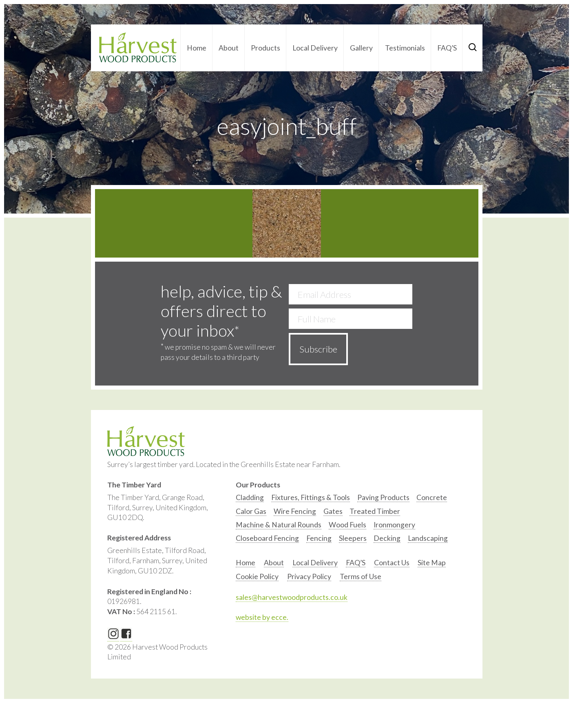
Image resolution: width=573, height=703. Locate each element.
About (229, 48)
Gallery (361, 48)
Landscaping (428, 538)
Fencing (319, 538)
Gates (333, 511)
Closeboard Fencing (267, 538)
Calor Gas (251, 511)
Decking (387, 538)
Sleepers (353, 538)
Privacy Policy (309, 576)
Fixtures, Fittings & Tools (310, 497)
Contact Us (391, 562)
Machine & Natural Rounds (278, 524)
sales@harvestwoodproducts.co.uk (291, 597)
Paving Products (383, 497)
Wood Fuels (347, 524)
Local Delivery (315, 48)
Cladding (250, 497)
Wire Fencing (295, 511)
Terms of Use (360, 576)
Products (265, 48)
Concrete (431, 497)
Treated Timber (375, 511)
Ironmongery (394, 524)
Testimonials (405, 48)
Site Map (432, 562)
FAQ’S (447, 48)
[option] (250, 499)
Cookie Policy (257, 576)
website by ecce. (262, 617)
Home (196, 48)
